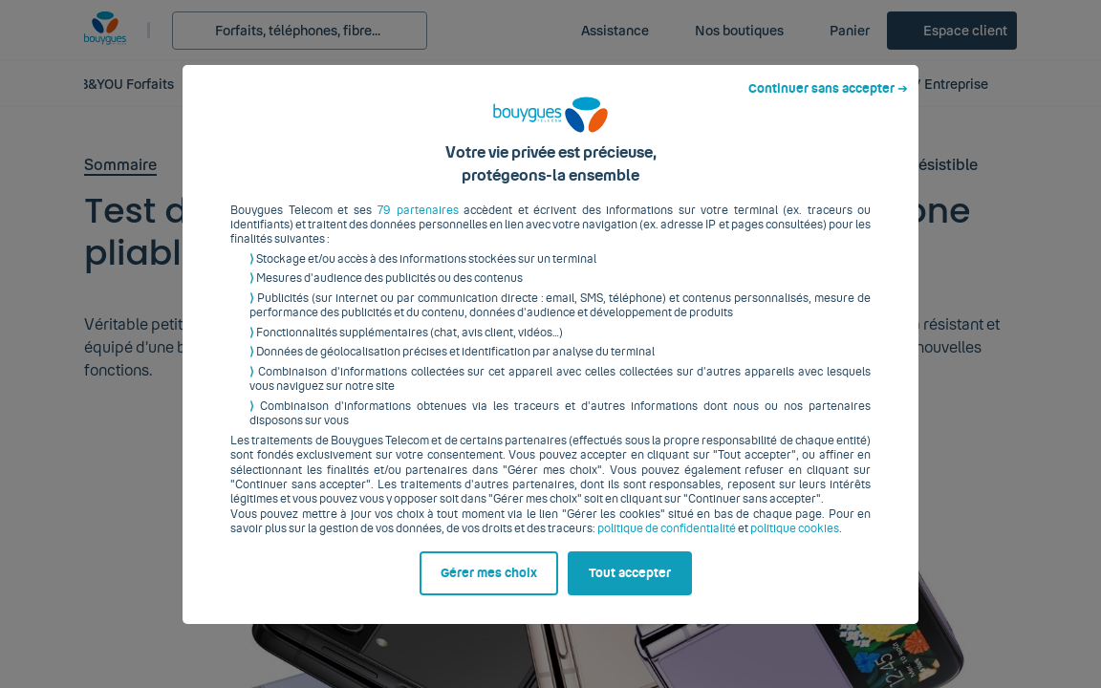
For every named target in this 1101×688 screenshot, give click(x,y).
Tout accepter (630, 587)
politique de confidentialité (666, 543)
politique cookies (794, 543)
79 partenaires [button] (418, 224)
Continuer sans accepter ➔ (828, 103)
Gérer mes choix (489, 587)
